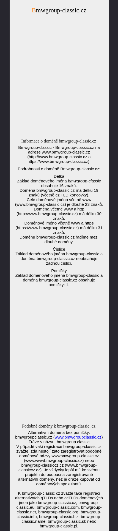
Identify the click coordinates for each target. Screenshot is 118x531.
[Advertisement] (59, 78)
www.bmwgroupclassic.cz (78, 437)
